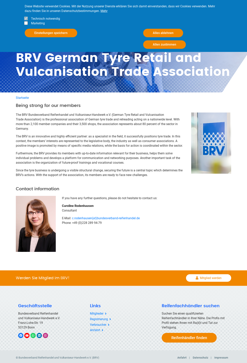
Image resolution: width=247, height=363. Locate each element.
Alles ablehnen (163, 33)
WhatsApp (35, 333)
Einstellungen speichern (51, 33)
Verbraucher (98, 322)
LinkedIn (41, 333)
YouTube (29, 333)
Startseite (22, 95)
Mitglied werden (211, 276)
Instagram (47, 333)
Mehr (104, 11)
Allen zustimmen (164, 44)
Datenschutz (200, 355)
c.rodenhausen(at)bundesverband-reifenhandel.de (106, 216)
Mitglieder (96, 311)
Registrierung (99, 317)
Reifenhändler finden (189, 335)
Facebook (22, 333)
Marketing (38, 23)
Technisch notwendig (45, 18)
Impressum (221, 355)
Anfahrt (95, 328)
